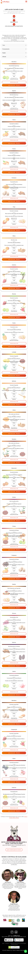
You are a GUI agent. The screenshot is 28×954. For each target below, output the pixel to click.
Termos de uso (14, 944)
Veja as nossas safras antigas (18, 817)
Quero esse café (14, 85)
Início (3, 943)
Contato (7, 943)
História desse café (14, 82)
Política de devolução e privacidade (18, 943)
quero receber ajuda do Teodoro (14, 849)
